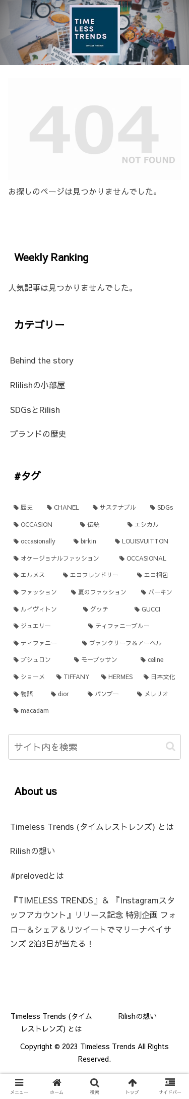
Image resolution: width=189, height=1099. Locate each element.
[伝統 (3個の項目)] (98, 524)
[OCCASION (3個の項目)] (41, 524)
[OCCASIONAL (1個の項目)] (147, 558)
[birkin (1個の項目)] (88, 541)
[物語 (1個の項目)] (26, 694)
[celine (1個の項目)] (158, 659)
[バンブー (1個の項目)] (107, 694)
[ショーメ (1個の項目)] (29, 677)
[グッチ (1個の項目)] (103, 609)
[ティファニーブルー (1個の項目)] (132, 626)
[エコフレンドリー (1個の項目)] (94, 575)
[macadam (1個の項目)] (94, 710)
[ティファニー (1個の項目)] (42, 643)
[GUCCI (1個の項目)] (155, 609)
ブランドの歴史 (38, 433)
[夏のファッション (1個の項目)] (100, 592)
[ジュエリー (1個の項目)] (45, 626)
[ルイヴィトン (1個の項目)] (43, 609)
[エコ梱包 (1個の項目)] (156, 575)
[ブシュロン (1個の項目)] (38, 659)
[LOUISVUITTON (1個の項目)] (145, 541)
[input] (94, 747)
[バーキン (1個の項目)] (158, 592)
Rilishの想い (32, 850)
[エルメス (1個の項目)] (32, 575)
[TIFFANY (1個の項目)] (73, 677)
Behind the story (42, 359)
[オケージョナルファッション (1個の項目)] (61, 558)
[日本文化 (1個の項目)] (159, 677)
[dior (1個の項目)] (63, 694)
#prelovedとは (37, 875)
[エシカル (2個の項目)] (151, 524)
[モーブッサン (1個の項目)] (102, 659)
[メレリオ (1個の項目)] (156, 694)
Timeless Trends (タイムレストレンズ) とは (92, 826)
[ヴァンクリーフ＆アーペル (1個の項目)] (129, 643)
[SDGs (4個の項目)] (163, 507)
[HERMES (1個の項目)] (117, 677)
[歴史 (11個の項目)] (24, 507)
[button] (170, 746)
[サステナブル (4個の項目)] (116, 507)
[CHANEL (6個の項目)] (64, 507)
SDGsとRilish (35, 409)
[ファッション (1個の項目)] (37, 592)
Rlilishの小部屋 (37, 384)
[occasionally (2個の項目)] (38, 541)
